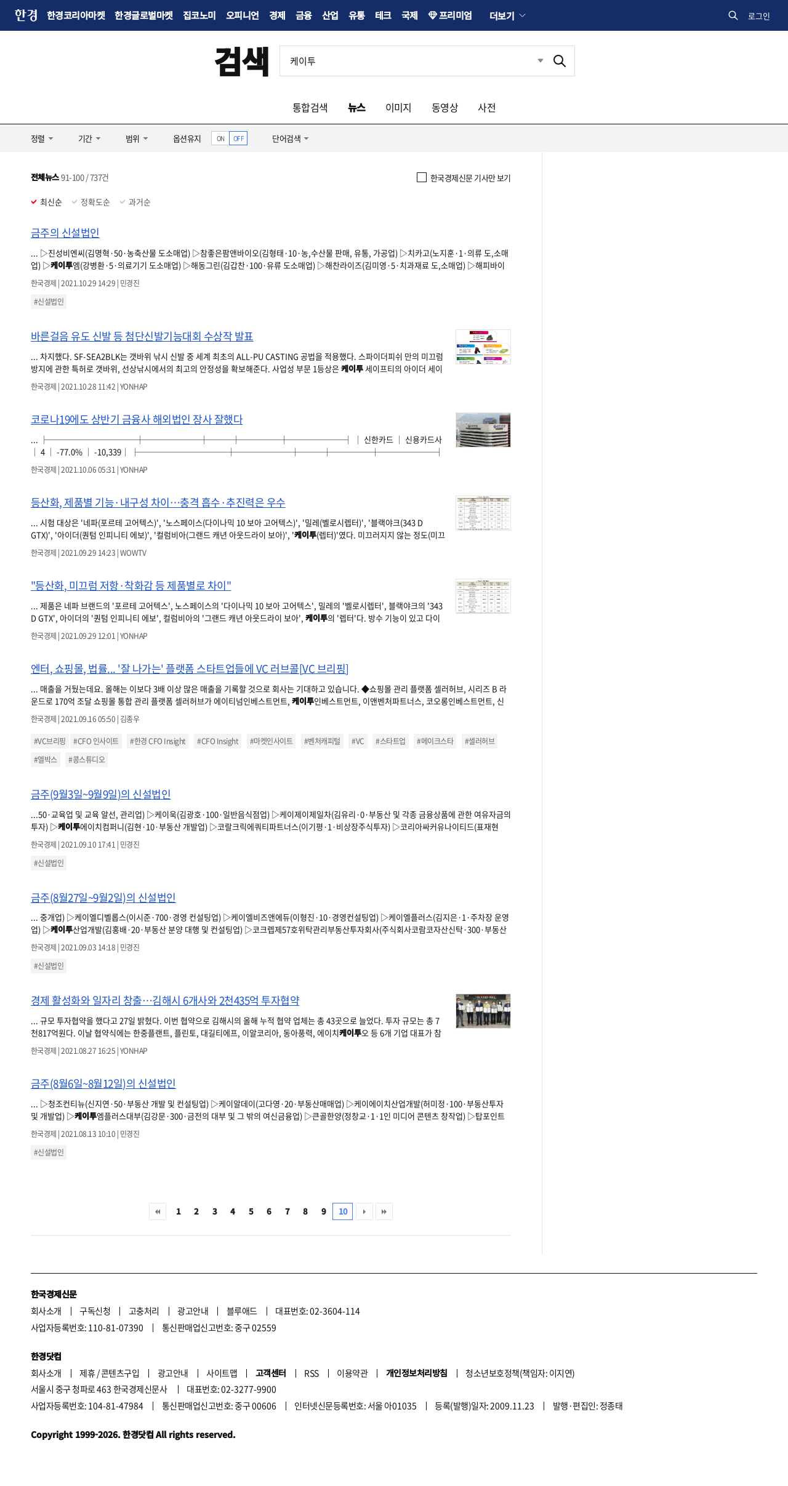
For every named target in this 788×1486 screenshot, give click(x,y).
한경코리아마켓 (76, 15)
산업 (330, 15)
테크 (383, 15)
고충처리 (144, 1310)
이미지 (398, 107)
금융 (304, 15)
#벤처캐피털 (322, 741)
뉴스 (357, 107)
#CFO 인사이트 (95, 741)
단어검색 (286, 138)
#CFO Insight (217, 741)
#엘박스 (45, 759)
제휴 (87, 1373)
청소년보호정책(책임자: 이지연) (519, 1373)
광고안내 (192, 1310)
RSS (311, 1373)
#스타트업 (390, 741)
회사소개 (46, 1310)
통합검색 (310, 107)
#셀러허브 (479, 741)
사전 (487, 107)
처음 (157, 1211)
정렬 (38, 138)
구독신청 (94, 1310)
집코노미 (199, 15)
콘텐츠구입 (120, 1373)
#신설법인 (48, 301)
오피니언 (242, 15)
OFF (238, 138)
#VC (358, 741)
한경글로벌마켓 (143, 15)
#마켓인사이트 (271, 741)
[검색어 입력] (412, 61)
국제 (409, 15)
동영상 (445, 107)
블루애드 (242, 1310)
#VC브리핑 (50, 741)
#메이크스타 (435, 741)
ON (221, 138)
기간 (85, 138)
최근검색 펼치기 (531, 61)
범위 (133, 138)
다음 (364, 1211)
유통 (356, 15)
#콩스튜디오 (86, 759)
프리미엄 (455, 15)
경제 (277, 15)
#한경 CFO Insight (157, 741)
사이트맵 (221, 1373)
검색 (242, 61)
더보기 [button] (501, 15)
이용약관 (352, 1373)
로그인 (759, 16)
